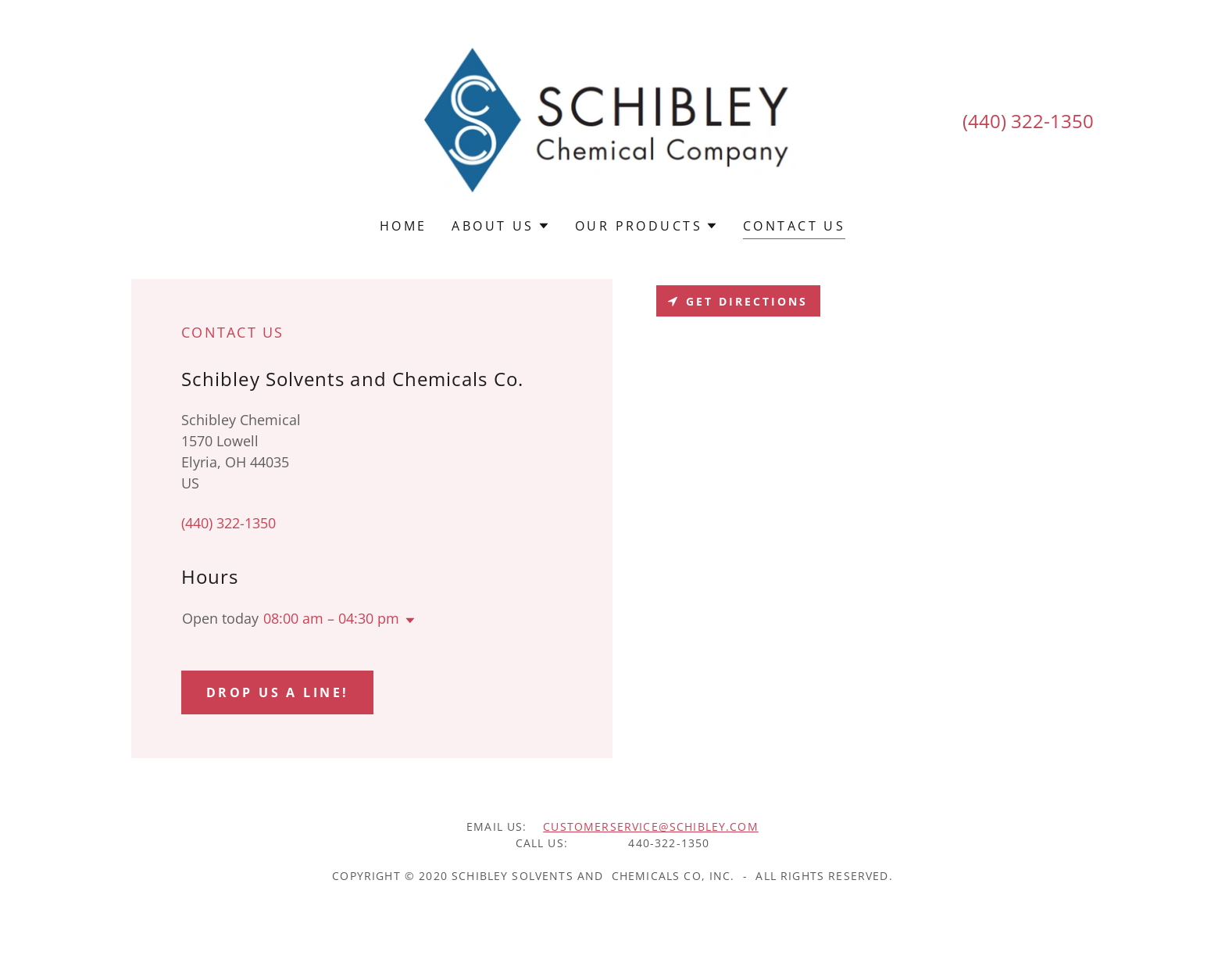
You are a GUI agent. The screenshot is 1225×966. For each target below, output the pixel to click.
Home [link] (403, 225)
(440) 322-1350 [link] (1028, 121)
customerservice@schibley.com (651, 826)
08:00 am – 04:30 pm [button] (331, 618)
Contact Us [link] (794, 225)
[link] (612, 118)
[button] (500, 225)
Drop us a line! (277, 692)
